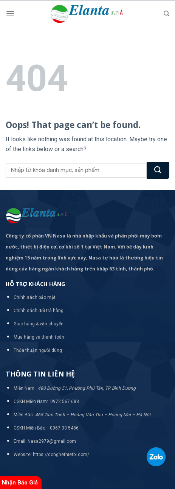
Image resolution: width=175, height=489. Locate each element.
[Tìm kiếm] (166, 13)
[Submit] (158, 170)
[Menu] (10, 13)
